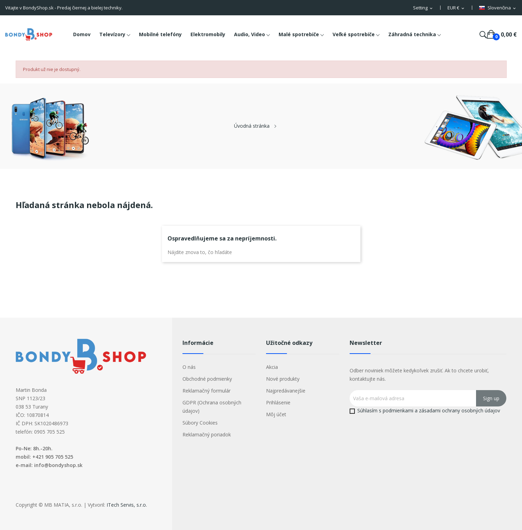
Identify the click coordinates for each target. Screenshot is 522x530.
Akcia (272, 367)
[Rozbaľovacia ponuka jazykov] (498, 8)
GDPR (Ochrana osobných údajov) (211, 406)
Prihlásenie (278, 402)
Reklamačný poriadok (206, 434)
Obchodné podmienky (207, 378)
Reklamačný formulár (206, 390)
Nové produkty (282, 378)
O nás (189, 367)
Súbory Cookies (200, 422)
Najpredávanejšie (285, 390)
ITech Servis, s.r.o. (127, 504)
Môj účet (276, 414)
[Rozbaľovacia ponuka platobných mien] (456, 8)
